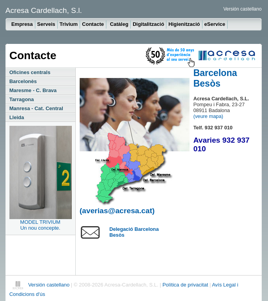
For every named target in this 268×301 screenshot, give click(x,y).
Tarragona (21, 99)
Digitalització (148, 24)
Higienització (184, 24)
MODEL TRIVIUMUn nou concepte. (40, 225)
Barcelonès (23, 81)
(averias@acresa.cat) (117, 211)
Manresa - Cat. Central (36, 108)
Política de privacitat (186, 285)
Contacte (93, 24)
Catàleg (119, 24)
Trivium (69, 24)
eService (215, 24)
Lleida (16, 117)
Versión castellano (242, 9)
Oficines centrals (30, 72)
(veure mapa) (208, 116)
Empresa (22, 24)
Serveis (46, 24)
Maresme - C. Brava (33, 90)
